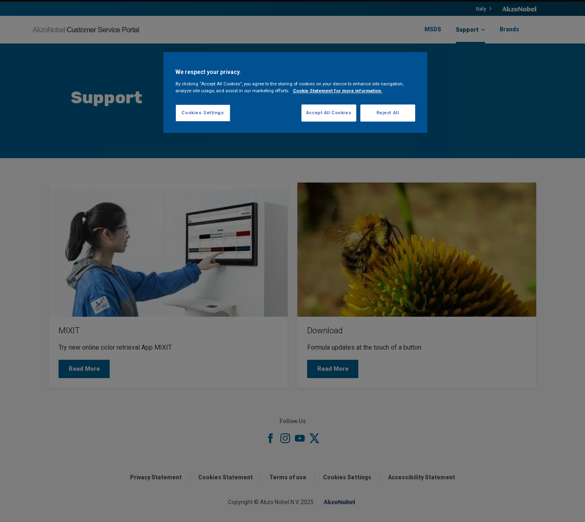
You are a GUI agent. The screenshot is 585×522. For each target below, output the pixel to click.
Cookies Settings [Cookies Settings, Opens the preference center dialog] (203, 112)
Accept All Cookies (328, 112)
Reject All (388, 112)
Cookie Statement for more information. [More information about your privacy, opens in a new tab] (337, 91)
